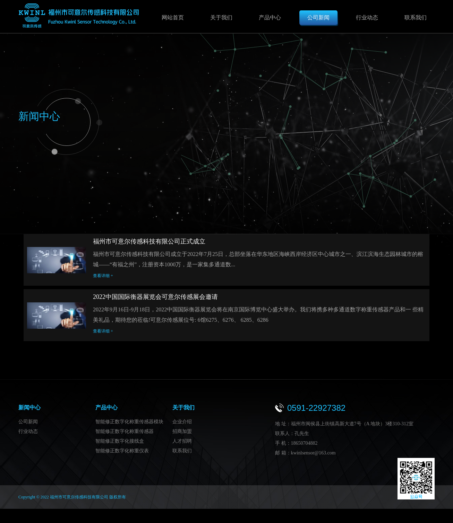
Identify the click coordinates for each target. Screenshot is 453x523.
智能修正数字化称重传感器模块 (129, 423)
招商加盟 (182, 432)
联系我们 (415, 17)
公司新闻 (318, 17)
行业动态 (367, 17)
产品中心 (270, 17)
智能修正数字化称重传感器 (124, 432)
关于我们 (221, 17)
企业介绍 (182, 423)
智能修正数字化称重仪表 (122, 452)
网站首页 (173, 17)
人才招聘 (182, 442)
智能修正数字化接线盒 (119, 442)
